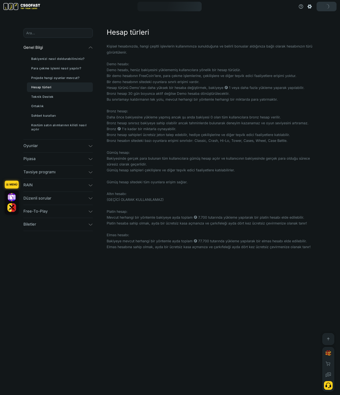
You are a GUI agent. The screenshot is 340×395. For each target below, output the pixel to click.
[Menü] (12, 184)
